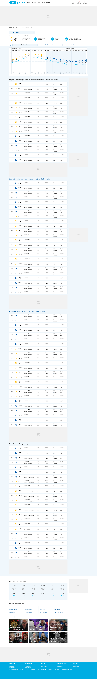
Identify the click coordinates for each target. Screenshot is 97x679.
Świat (39, 2)
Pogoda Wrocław (12, 667)
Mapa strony (57, 669)
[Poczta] (73, 3)
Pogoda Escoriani (12, 606)
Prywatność (32, 669)
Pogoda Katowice (75, 663)
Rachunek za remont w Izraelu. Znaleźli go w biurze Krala (37, 628)
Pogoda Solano (42, 606)
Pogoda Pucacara (57, 609)
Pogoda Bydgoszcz (28, 663)
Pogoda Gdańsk (43, 663)
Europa (34, 2)
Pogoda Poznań (27, 666)
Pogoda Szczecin (59, 666)
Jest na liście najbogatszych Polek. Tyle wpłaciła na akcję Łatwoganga (37, 639)
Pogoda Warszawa (75, 666)
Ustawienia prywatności (41, 669)
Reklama (21, 669)
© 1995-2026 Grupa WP (13, 669)
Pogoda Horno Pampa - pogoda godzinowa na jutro (24, 179)
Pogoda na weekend (75, 44)
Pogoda (21, 3)
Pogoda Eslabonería (43, 612)
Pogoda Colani (42, 609)
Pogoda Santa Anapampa (58, 612)
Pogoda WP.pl (11, 27)
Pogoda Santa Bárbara (29, 612)
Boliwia (17, 27)
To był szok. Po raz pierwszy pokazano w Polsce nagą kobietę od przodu (56, 639)
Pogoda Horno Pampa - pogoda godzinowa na (23, 311)
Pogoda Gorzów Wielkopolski (61, 663)
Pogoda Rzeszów (44, 666)
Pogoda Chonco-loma (29, 606)
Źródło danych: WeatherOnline (66, 669)
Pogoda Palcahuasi (57, 606)
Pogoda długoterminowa (50, 44)
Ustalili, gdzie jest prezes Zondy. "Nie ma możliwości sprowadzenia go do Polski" (18, 627)
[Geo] (33, 32)
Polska (28, 2)
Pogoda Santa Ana (28, 609)
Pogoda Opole (11, 666)
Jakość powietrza (46, 2)
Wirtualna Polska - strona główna (12, 2)
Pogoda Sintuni (12, 612)
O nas (27, 669)
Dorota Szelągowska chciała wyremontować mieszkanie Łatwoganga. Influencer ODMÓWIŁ (56, 626)
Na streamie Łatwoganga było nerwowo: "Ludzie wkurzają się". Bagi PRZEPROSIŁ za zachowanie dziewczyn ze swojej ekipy (18, 638)
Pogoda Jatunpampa (13, 609)
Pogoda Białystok (12, 663)
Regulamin (50, 669)
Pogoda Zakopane (28, 667)
